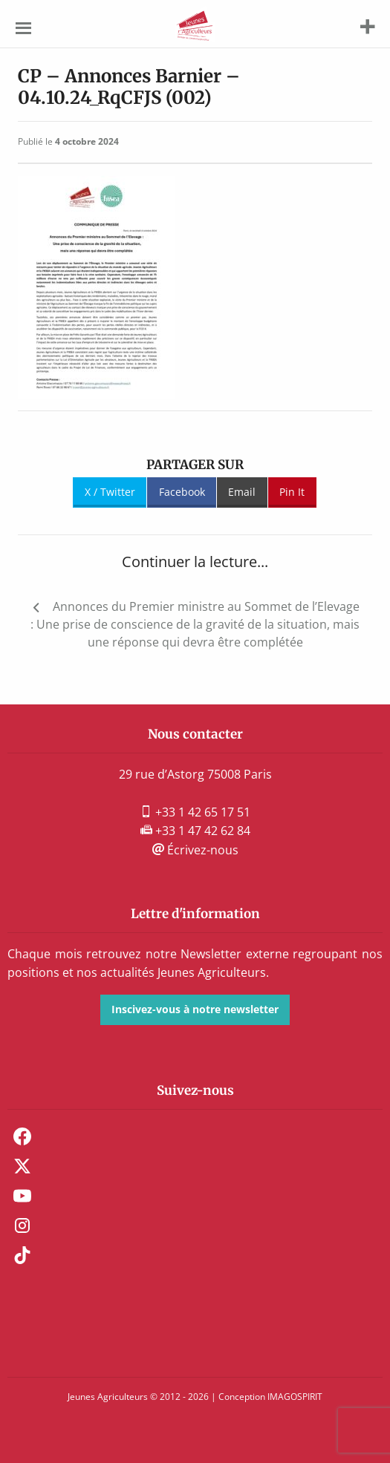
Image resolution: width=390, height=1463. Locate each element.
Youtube (22, 1196)
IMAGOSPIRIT (294, 1396)
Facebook (182, 492)
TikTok (22, 1255)
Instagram (22, 1225)
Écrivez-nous (195, 850)
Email (242, 492)
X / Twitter (110, 492)
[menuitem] (195, 1136)
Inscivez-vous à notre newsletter (195, 1009)
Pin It (292, 492)
